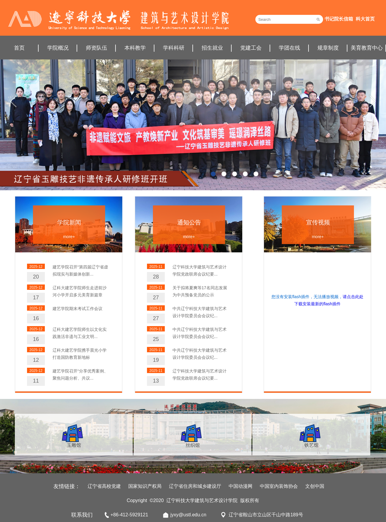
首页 (19, 48)
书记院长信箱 (339, 18)
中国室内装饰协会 (279, 486)
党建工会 (251, 48)
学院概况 (58, 48)
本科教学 (135, 48)
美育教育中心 (367, 48)
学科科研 (173, 48)
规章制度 (328, 48)
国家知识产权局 (145, 486)
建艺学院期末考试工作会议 (77, 308)
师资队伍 (96, 48)
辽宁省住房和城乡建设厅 (195, 486)
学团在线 (289, 48)
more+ (69, 236)
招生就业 (212, 48)
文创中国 (314, 486)
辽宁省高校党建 (104, 486)
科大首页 (365, 18)
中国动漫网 (240, 486)
